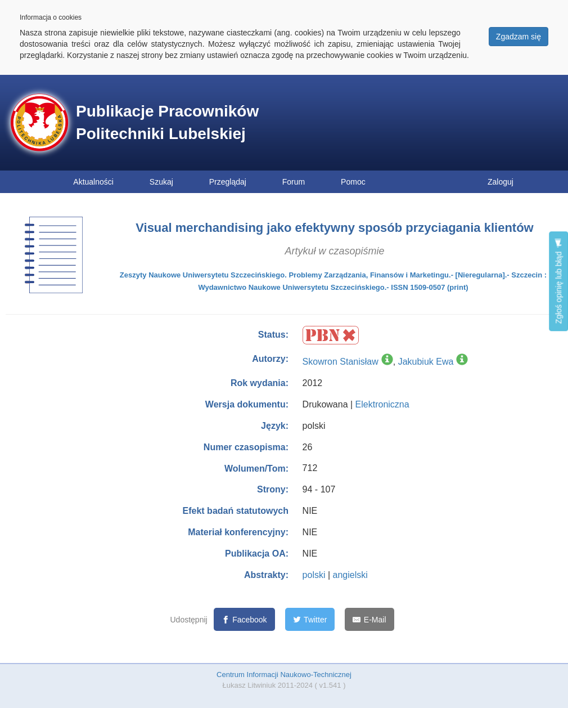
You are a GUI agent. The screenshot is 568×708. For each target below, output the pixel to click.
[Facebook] (244, 619)
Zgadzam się (518, 36)
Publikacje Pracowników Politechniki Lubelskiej (167, 122)
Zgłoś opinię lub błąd (558, 281)
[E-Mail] (369, 619)
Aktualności (93, 181)
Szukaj (161, 181)
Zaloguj (500, 181)
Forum (293, 181)
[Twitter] (310, 619)
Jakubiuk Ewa (426, 361)
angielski (350, 575)
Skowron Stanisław (340, 361)
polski (314, 575)
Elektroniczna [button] (382, 404)
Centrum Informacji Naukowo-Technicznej (284, 674)
